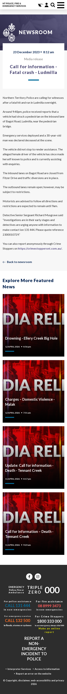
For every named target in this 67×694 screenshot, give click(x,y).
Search (53, 5)
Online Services (40, 5)
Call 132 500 (17, 620)
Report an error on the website (33, 673)
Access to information (47, 669)
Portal (46, 5)
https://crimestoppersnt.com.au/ (40, 248)
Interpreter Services (19, 669)
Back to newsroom (19, 261)
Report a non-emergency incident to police (34, 648)
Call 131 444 (17, 605)
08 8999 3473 (49, 605)
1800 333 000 (49, 621)
